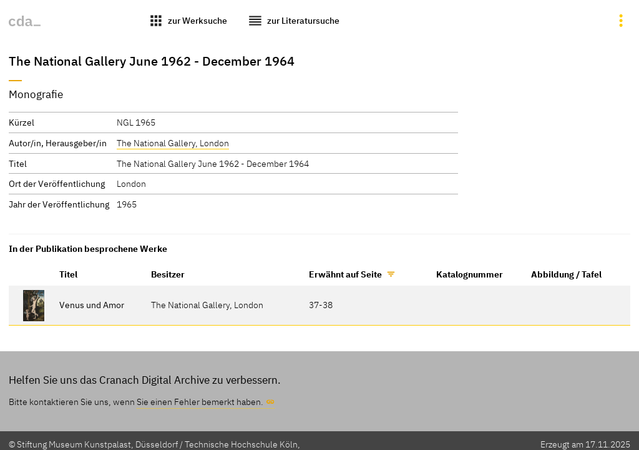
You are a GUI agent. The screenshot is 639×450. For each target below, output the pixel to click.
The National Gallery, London (173, 143)
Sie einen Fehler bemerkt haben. (200, 402)
